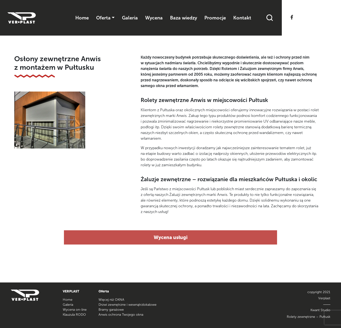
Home (82, 18)
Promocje (215, 18)
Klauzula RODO (74, 315)
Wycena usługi (171, 237)
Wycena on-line (75, 310)
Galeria (130, 18)
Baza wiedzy (183, 18)
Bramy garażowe (111, 310)
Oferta (103, 18)
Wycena (154, 18)
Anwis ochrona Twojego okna (121, 315)
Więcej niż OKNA (111, 300)
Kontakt (242, 18)
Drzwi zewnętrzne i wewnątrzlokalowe (128, 305)
